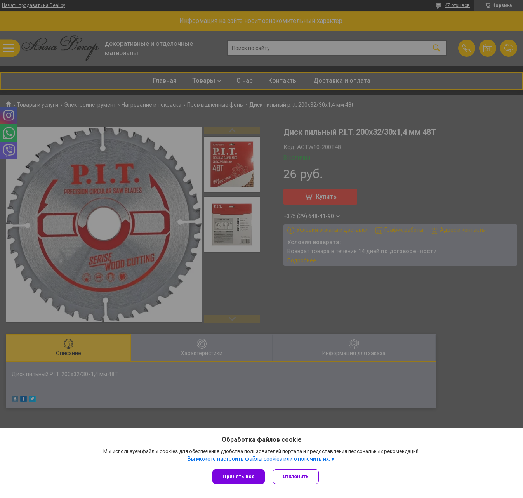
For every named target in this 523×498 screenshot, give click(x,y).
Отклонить (296, 476)
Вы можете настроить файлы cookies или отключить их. (259, 459)
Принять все (238, 476)
